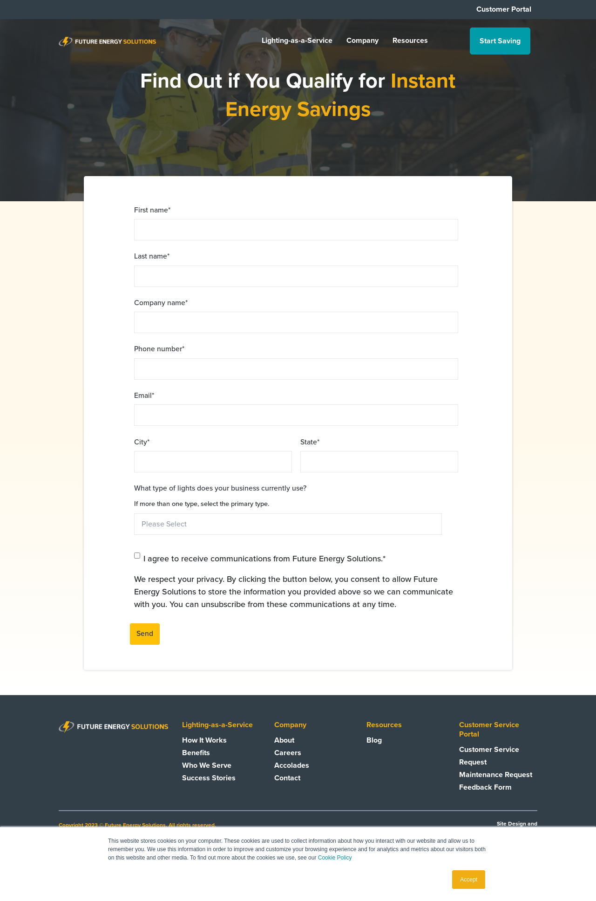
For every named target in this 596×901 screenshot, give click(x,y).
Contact (287, 778)
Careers (287, 753)
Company (362, 41)
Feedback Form (485, 787)
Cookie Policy (335, 857)
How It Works (204, 740)
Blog (374, 740)
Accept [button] (468, 879)
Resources (410, 41)
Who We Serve (206, 765)
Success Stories (209, 778)
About (284, 740)
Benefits (196, 753)
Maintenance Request (495, 774)
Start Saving (500, 41)
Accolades (291, 765)
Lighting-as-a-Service (297, 41)
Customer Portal (503, 9)
